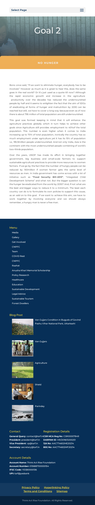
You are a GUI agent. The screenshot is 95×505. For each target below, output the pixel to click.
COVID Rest (18, 256)
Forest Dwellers (20, 303)
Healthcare (18, 279)
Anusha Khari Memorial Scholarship (31, 270)
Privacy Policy (31, 487)
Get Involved (18, 242)
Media (15, 232)
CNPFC (16, 246)
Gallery (15, 237)
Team (15, 251)
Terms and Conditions (38, 491)
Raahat (16, 265)
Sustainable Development (26, 289)
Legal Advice (18, 293)
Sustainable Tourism (23, 298)
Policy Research (20, 275)
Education (17, 284)
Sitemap (62, 491)
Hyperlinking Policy (56, 487)
